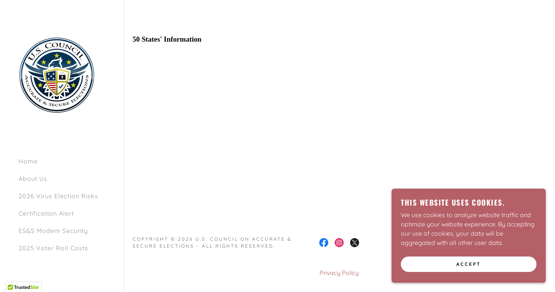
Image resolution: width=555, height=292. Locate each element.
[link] (56, 75)
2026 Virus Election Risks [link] (58, 196)
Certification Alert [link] (46, 213)
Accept (468, 264)
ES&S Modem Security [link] (53, 231)
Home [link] (28, 161)
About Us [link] (32, 178)
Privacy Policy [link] (339, 273)
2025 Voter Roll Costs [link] (53, 248)
